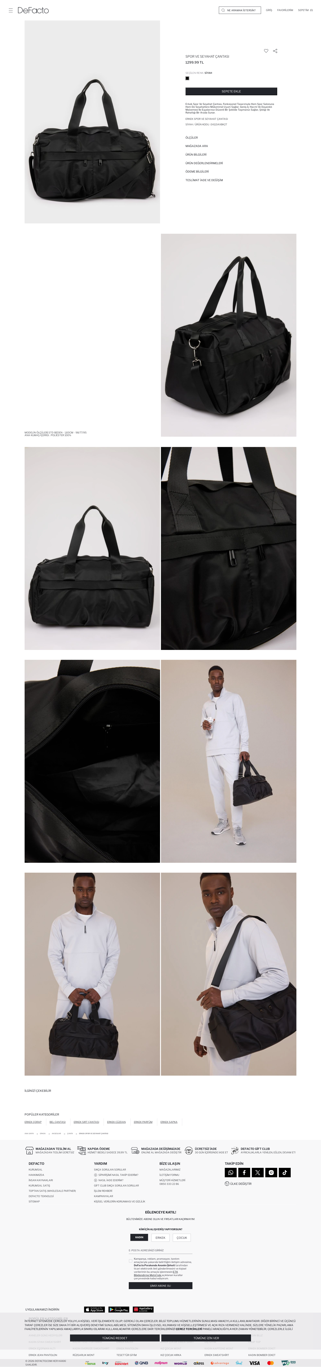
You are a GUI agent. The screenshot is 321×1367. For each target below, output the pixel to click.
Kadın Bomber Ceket (262, 1355)
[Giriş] (269, 10)
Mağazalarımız (169, 1169)
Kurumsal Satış (39, 1185)
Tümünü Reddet (114, 1338)
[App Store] (94, 1309)
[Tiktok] (285, 1172)
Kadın (139, 1237)
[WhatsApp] (231, 1172)
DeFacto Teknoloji (41, 1196)
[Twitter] (258, 1172)
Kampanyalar (103, 1196)
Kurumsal (35, 1169)
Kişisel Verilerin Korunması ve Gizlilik (119, 1201)
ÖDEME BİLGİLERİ (197, 171)
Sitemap (34, 1201)
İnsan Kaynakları (41, 1180)
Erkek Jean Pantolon (43, 1355)
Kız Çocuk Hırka (170, 1355)
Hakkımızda (36, 1174)
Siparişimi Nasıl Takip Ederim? (116, 1175)
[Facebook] (244, 1172)
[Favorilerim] (285, 10)
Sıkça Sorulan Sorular (110, 1169)
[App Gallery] (143, 1309)
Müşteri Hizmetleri (172, 1180)
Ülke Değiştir (241, 1183)
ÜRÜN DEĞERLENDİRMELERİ (204, 163)
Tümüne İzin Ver (206, 1338)
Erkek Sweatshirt (217, 1355)
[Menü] (10, 10)
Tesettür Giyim (126, 1355)
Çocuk (182, 1237)
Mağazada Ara (196, 146)
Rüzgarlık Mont (84, 1355)
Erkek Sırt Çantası (86, 1121)
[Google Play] (118, 1309)
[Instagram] (271, 1172)
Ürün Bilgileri (196, 154)
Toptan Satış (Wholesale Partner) (52, 1190)
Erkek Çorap (33, 1121)
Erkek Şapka (168, 1121)
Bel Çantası (58, 1121)
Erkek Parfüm (143, 1121)
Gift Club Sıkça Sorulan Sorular (116, 1185)
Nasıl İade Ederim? (108, 1180)
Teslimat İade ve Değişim (204, 180)
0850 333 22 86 (169, 1183)
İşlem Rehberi (103, 1190)
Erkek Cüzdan (116, 1121)
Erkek (160, 1237)
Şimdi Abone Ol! (160, 1285)
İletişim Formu (169, 1174)
